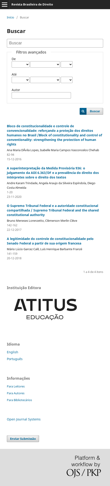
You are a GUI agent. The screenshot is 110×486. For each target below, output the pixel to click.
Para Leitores (16, 386)
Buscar (95, 111)
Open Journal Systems (24, 419)
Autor (16, 90)
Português (15, 359)
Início (10, 17)
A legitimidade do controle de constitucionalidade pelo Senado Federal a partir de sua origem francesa (50, 241)
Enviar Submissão (23, 439)
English (12, 352)
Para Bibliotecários (19, 400)
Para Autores (15, 393)
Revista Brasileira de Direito (32, 4)
